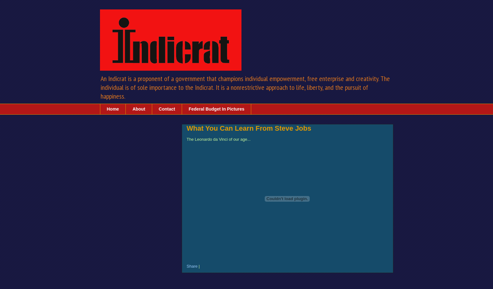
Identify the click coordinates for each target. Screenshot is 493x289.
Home (113, 109)
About (138, 109)
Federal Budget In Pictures (216, 109)
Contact (167, 109)
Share (192, 266)
